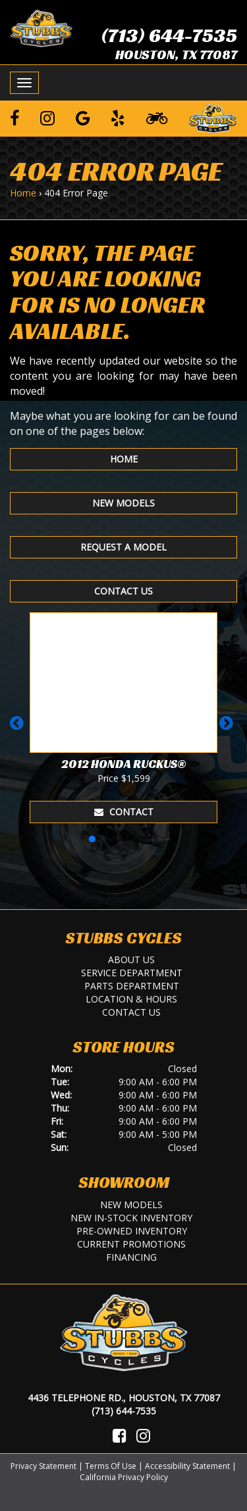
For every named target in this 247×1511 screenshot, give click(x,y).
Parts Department (131, 986)
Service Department (131, 972)
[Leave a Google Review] (83, 117)
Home (23, 193)
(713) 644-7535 (169, 35)
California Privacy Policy (124, 1477)
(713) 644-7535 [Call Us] (124, 1411)
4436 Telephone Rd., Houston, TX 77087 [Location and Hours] (124, 1397)
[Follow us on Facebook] (14, 117)
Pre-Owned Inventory (131, 1231)
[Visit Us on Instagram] (143, 1435)
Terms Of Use (110, 1466)
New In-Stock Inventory (131, 1217)
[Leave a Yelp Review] (118, 117)
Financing (131, 1257)
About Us (131, 959)
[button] (19, 729)
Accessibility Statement (187, 1466)
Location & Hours (131, 999)
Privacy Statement (43, 1466)
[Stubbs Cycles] (41, 27)
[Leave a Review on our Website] (212, 116)
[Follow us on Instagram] (47, 117)
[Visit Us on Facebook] (119, 1435)
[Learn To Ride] (156, 117)
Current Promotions (131, 1244)
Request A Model (123, 547)
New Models (123, 503)
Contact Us (123, 591)
